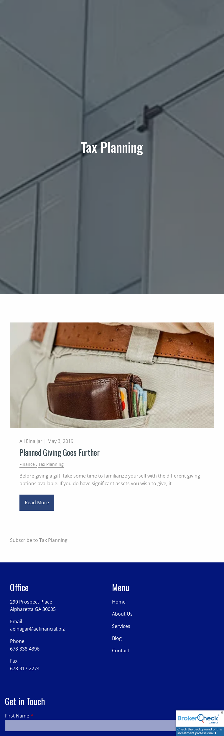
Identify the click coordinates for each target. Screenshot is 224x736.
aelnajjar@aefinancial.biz (37, 629)
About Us (122, 614)
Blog (117, 638)
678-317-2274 (24, 668)
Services (121, 626)
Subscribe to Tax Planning (38, 540)
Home (119, 602)
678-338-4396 (24, 649)
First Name (41, 716)
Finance (27, 464)
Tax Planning (51, 464)
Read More (37, 502)
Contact (120, 650)
